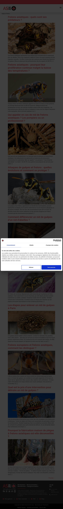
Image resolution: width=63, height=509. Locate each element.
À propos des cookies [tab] (52, 245)
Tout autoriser (51, 267)
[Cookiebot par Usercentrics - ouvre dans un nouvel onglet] (54, 240)
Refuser (31, 267)
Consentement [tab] (11, 245)
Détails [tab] (31, 245)
